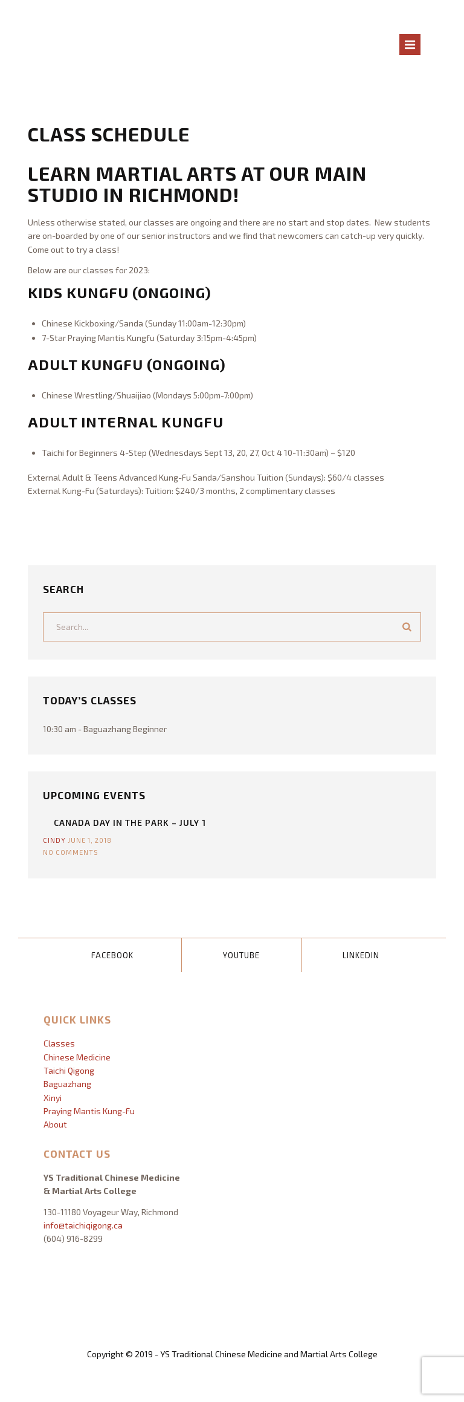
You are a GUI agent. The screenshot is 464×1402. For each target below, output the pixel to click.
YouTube (241, 955)
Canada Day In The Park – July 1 (130, 822)
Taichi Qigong (69, 1070)
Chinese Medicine (77, 1057)
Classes (59, 1043)
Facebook (112, 955)
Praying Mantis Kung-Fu (89, 1111)
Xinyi (53, 1097)
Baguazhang (67, 1084)
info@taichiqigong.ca (83, 1225)
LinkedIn (361, 955)
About (55, 1124)
